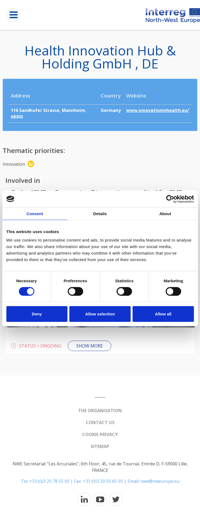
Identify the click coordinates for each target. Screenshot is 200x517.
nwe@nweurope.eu (159, 481)
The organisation (100, 410)
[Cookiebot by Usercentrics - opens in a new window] (170, 199)
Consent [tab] (35, 213)
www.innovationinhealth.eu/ (157, 110)
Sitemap (100, 446)
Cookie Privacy (100, 434)
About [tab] (165, 213)
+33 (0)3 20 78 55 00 (49, 481)
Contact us (100, 422)
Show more (89, 346)
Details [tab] (100, 213)
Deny (37, 314)
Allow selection (100, 314)
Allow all (163, 314)
